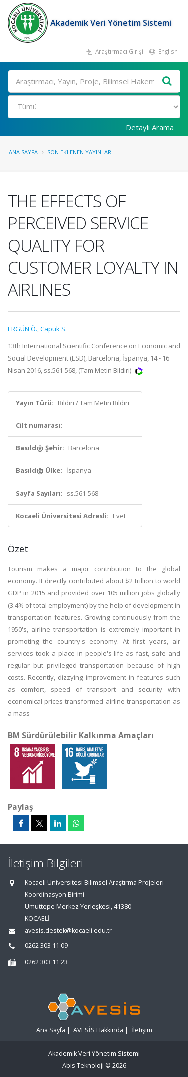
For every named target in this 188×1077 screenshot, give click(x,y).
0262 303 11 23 (46, 962)
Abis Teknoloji (83, 1065)
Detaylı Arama (150, 127)
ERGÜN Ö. (22, 328)
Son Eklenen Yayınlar (79, 152)
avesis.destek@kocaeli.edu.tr (68, 930)
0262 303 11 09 (46, 945)
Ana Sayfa (23, 152)
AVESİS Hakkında (98, 1030)
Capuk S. (53, 328)
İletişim (141, 1030)
